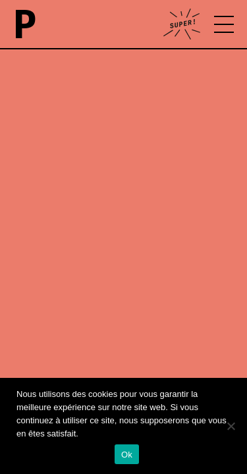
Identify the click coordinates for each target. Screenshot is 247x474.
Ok (126, 455)
